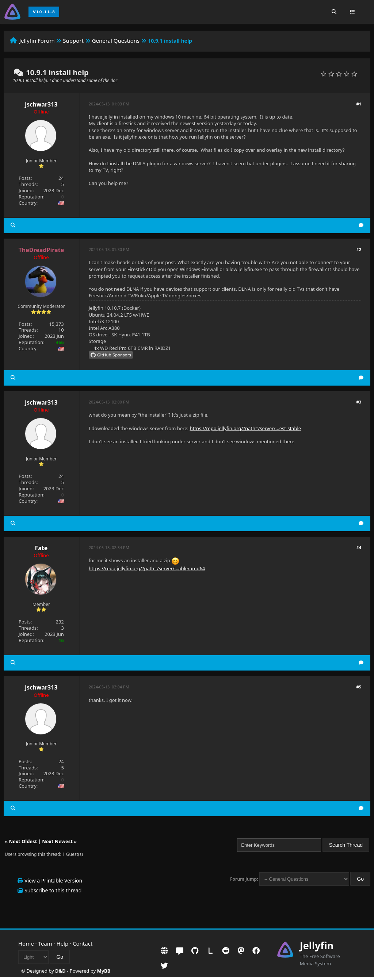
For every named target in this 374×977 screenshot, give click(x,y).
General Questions (116, 40)
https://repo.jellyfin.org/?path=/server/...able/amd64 (147, 568)
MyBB (103, 971)
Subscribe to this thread (52, 890)
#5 (358, 687)
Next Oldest (23, 841)
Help (63, 943)
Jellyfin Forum (37, 40)
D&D (60, 971)
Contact (82, 943)
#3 (358, 402)
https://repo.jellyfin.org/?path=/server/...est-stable (245, 428)
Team (45, 943)
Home (26, 943)
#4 (358, 547)
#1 (358, 104)
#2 (358, 249)
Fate (41, 548)
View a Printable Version (53, 880)
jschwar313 (41, 104)
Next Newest (57, 841)
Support (73, 40)
